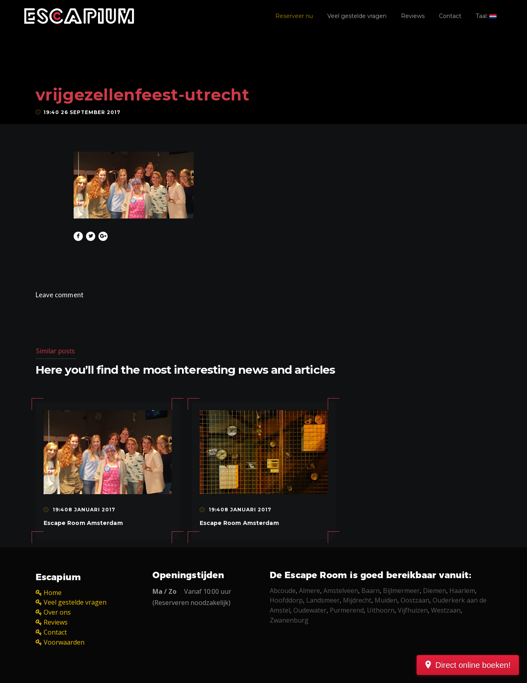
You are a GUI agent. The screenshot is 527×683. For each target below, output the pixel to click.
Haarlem (462, 590)
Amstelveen (340, 590)
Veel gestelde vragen (357, 16)
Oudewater (310, 610)
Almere (309, 590)
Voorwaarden (64, 642)
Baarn (370, 590)
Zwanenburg (289, 620)
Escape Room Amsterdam (83, 523)
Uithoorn (381, 610)
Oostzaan (415, 600)
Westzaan (446, 610)
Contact (450, 16)
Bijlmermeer (401, 590)
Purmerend (347, 610)
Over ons (57, 612)
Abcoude (283, 590)
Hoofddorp (286, 600)
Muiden (386, 600)
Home (53, 592)
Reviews (413, 16)
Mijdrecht (357, 600)
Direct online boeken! (473, 665)
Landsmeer (323, 600)
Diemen (434, 590)
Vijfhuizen (413, 610)
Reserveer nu (294, 16)
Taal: (486, 16)
